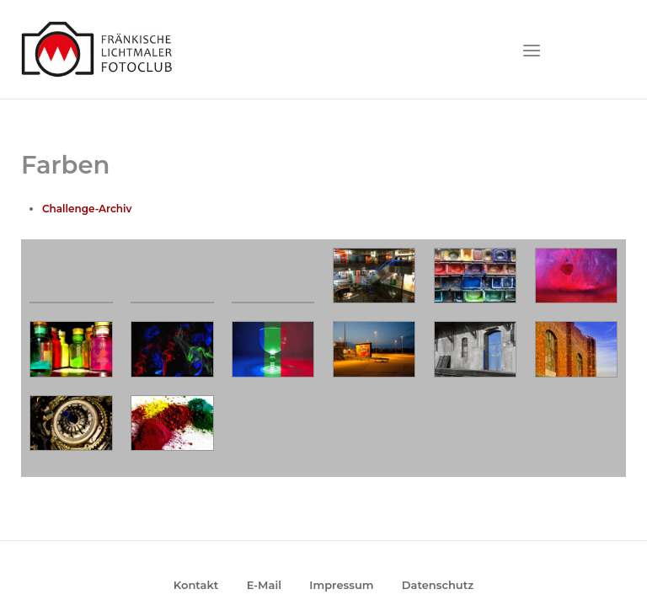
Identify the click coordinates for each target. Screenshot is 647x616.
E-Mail (264, 585)
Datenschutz (437, 585)
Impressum (341, 585)
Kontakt (196, 585)
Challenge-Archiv (86, 208)
